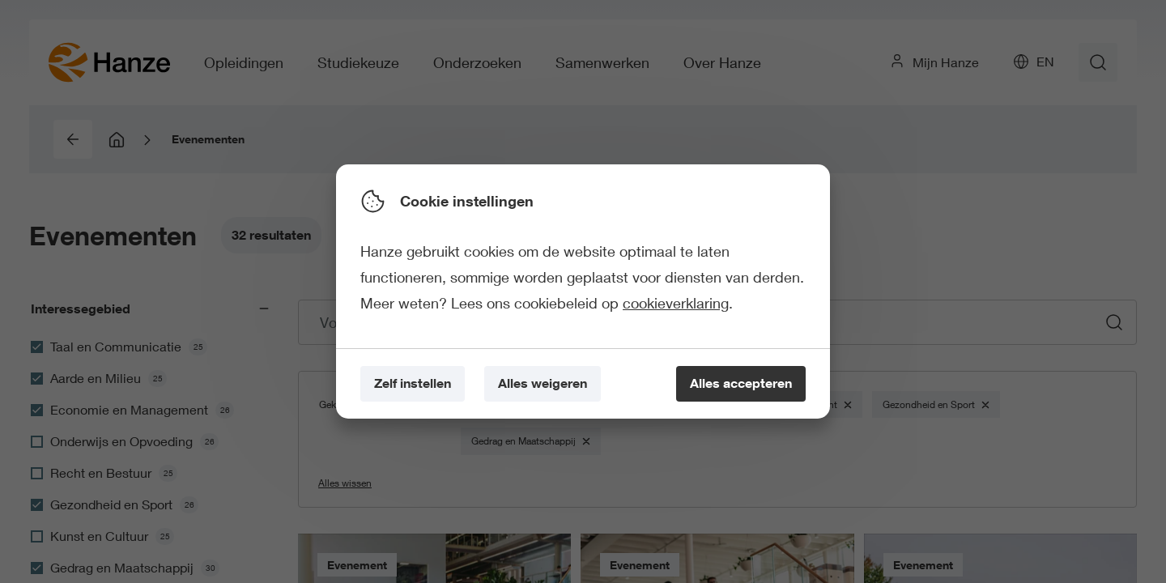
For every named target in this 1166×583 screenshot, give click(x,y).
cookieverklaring (676, 303)
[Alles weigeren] (542, 384)
